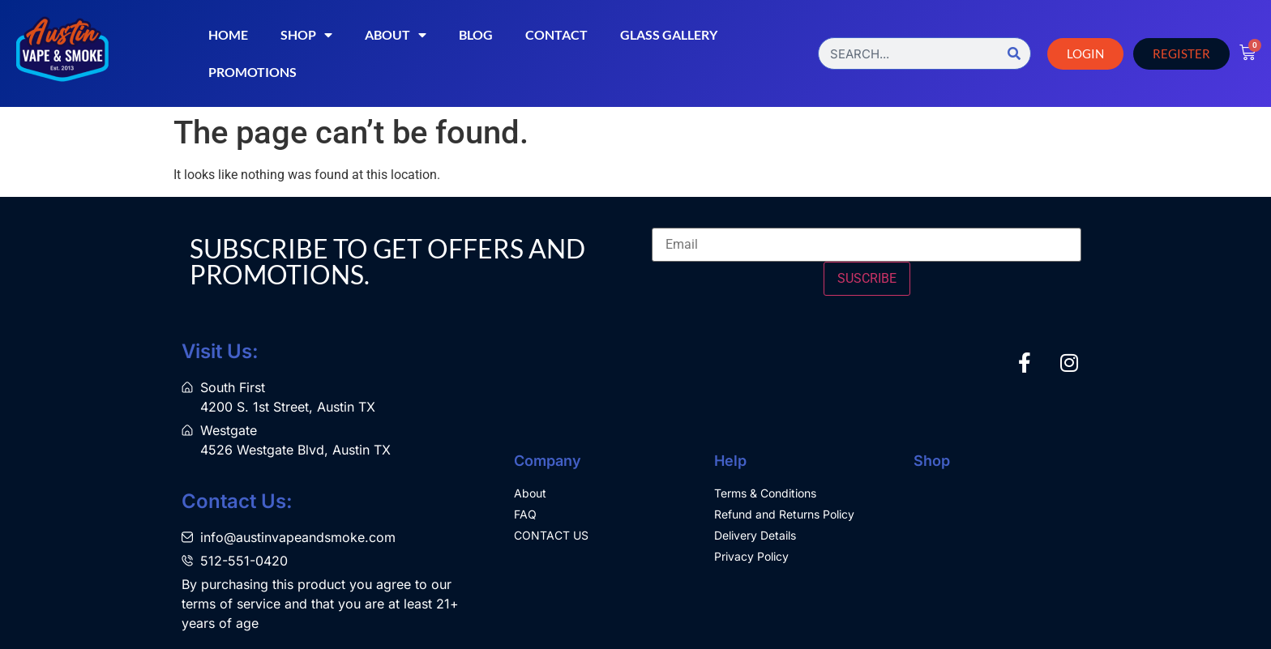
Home (228, 34)
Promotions (252, 71)
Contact (556, 34)
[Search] (1014, 53)
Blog (476, 34)
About (395, 34)
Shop (306, 34)
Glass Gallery (668, 34)
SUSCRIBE (867, 278)
